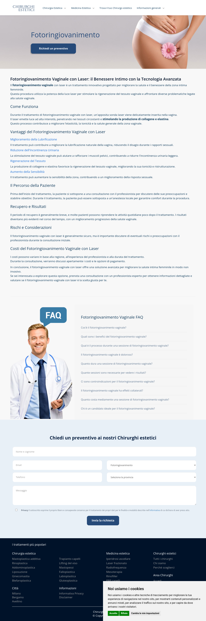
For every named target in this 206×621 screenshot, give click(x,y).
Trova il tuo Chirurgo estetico (115, 8)
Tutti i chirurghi (163, 559)
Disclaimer (66, 597)
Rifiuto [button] (124, 613)
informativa (155, 510)
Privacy (24, 510)
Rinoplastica (20, 563)
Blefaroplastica (21, 580)
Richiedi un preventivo (53, 48)
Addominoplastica (23, 567)
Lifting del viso (68, 563)
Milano (16, 593)
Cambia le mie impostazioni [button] (145, 613)
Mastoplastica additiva (26, 559)
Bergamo (18, 597)
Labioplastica (67, 576)
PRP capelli (113, 580)
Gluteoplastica (68, 580)
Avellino (17, 601)
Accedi (157, 581)
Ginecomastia (20, 576)
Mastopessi (66, 567)
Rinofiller (112, 576)
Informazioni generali (149, 8)
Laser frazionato (116, 563)
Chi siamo (159, 563)
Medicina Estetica (81, 8)
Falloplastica (67, 572)
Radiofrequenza (116, 567)
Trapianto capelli (69, 559)
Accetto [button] (113, 613)
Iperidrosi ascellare (118, 559)
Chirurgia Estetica (52, 8)
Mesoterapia (114, 572)
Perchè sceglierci (164, 567)
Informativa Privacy (71, 593)
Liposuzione (19, 572)
